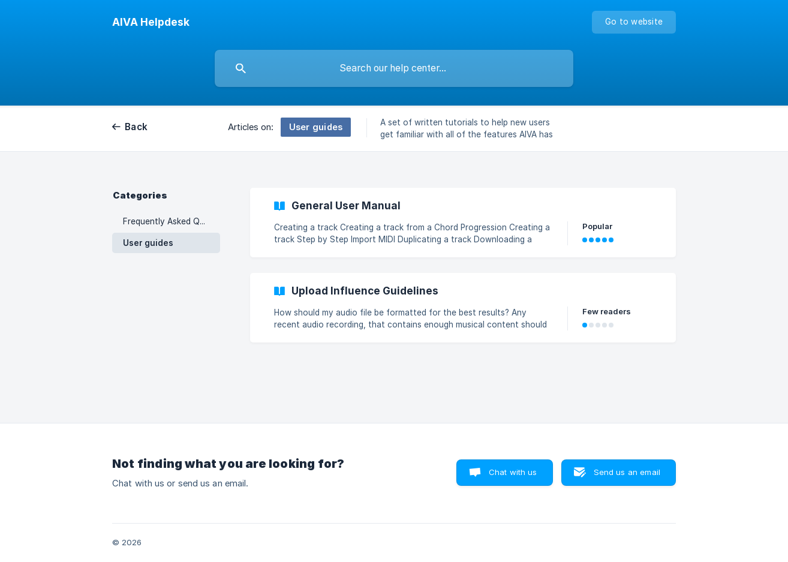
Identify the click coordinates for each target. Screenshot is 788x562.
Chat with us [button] (513, 472)
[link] (463, 222)
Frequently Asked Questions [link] (171, 221)
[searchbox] (394, 68)
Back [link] (136, 127)
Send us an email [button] (627, 472)
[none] (151, 22)
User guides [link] (148, 243)
